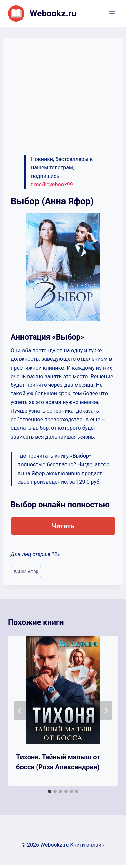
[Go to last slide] (20, 710)
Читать (63, 526)
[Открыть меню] (112, 13)
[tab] (49, 791)
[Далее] (106, 710)
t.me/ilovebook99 (52, 184)
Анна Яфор (26, 571)
